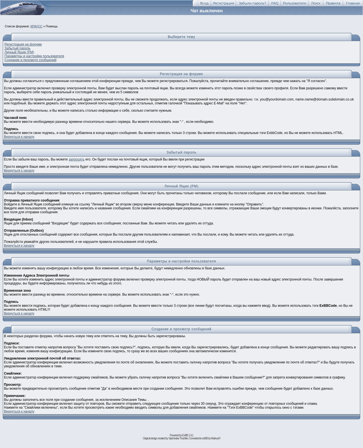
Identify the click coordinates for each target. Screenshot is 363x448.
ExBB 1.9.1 (187, 435)
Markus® (215, 438)
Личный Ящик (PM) (19, 52)
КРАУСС (36, 26)
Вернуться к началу (19, 137)
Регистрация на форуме (23, 44)
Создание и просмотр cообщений (30, 60)
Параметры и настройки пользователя (34, 56)
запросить (76, 159)
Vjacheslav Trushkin (178, 438)
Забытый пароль (17, 48)
